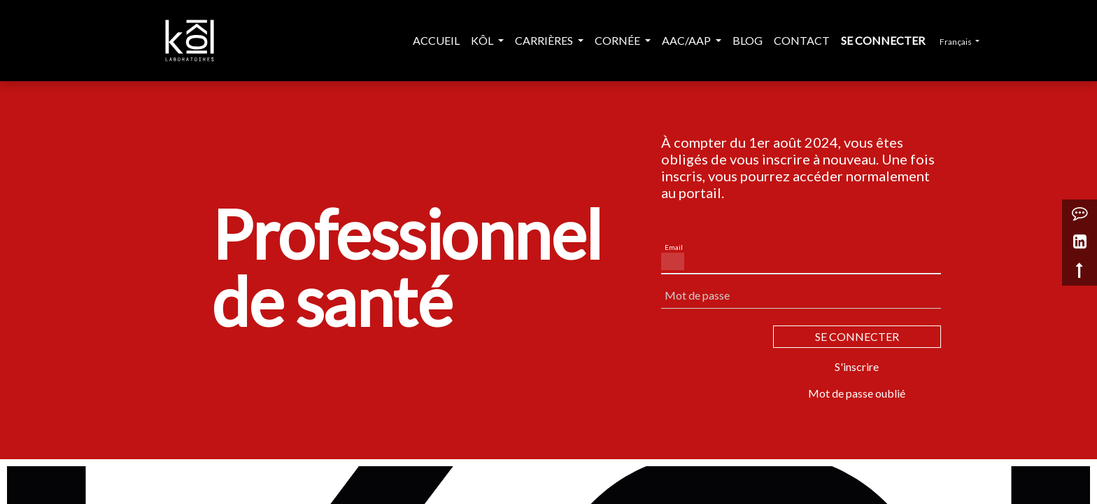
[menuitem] (436, 41)
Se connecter (883, 40)
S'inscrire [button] (857, 366)
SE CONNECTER (857, 336)
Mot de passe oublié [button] (856, 393)
